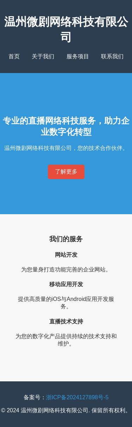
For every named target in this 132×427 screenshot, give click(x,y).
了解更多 (66, 172)
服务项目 (78, 56)
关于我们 (43, 56)
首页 (14, 56)
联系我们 (112, 56)
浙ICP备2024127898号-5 (77, 397)
